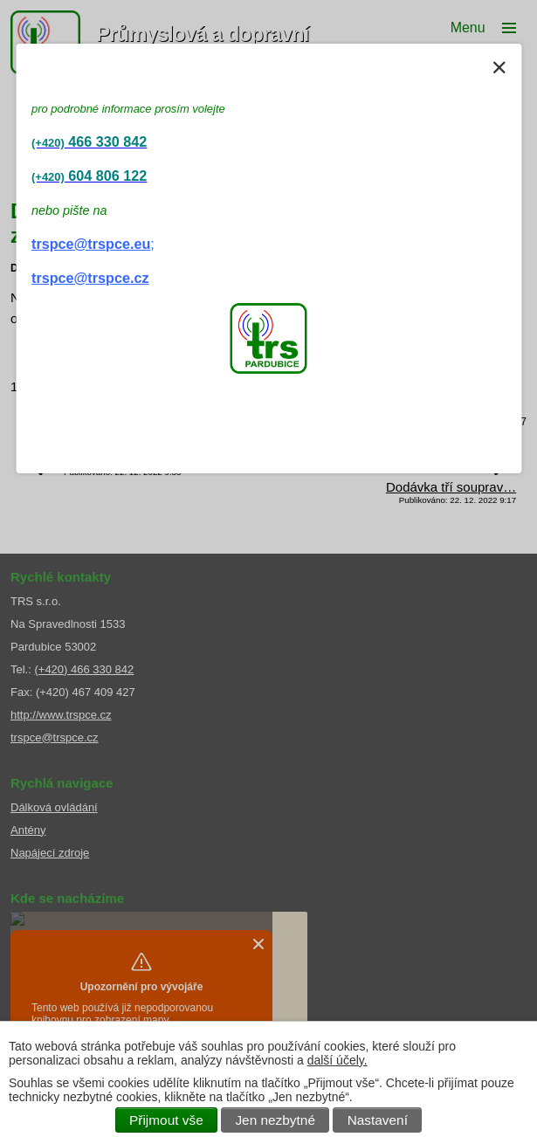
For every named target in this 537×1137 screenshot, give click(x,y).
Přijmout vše (166, 1120)
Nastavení (378, 1120)
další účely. (337, 1060)
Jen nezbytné (275, 1120)
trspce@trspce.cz (90, 278)
